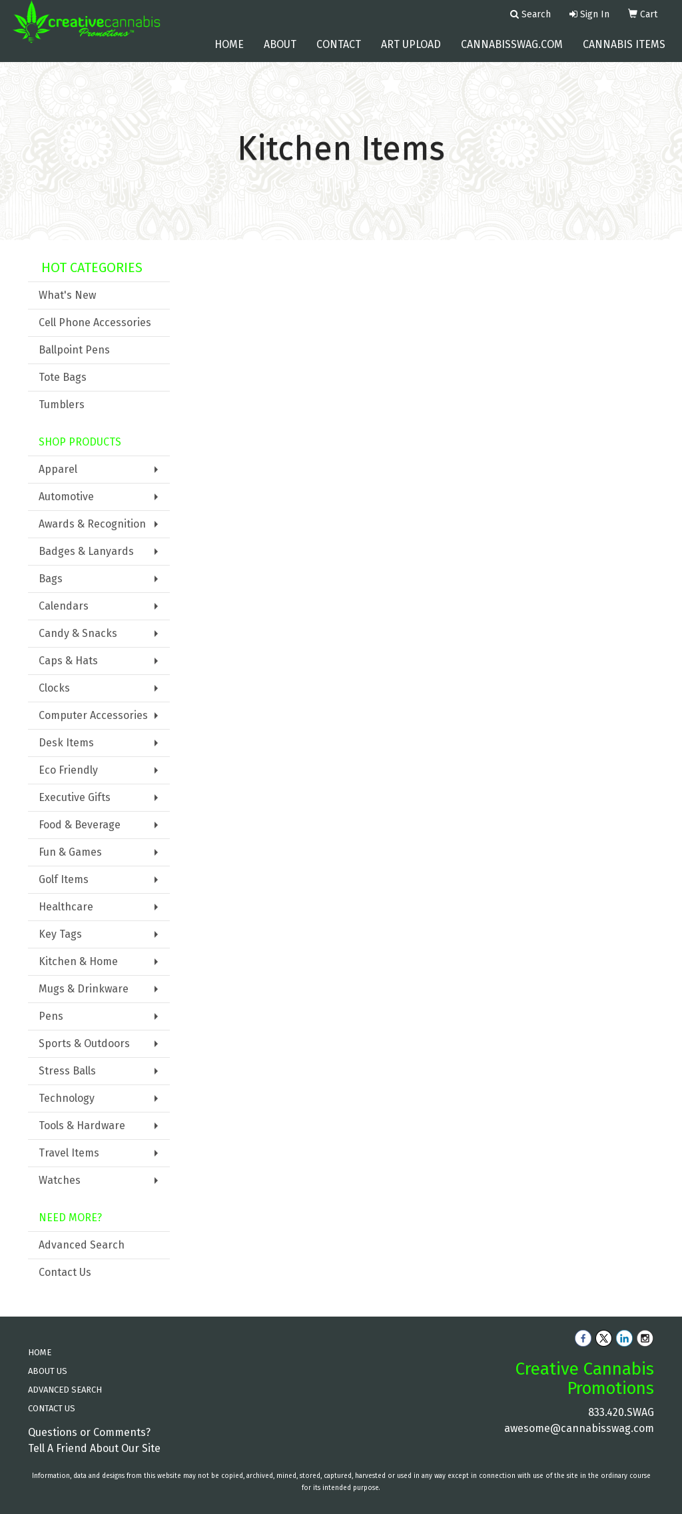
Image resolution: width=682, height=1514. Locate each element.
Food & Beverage (80, 824)
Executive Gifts (75, 797)
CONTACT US (51, 1408)
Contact (338, 53)
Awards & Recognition (92, 524)
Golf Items (64, 879)
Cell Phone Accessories (95, 322)
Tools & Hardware (82, 1125)
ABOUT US (47, 1371)
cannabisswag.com (512, 53)
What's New (67, 295)
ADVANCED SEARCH (65, 1390)
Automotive (66, 496)
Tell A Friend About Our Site (94, 1448)
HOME (39, 1352)
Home (229, 53)
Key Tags (60, 934)
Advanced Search (82, 1245)
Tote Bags (63, 377)
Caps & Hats (68, 660)
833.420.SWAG (621, 1412)
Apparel (58, 469)
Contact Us (65, 1272)
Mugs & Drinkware (84, 988)
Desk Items (66, 742)
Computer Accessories (93, 715)
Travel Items (69, 1153)
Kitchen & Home (78, 961)
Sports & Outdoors (84, 1043)
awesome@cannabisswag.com (579, 1428)
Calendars (64, 606)
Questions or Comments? (89, 1432)
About (280, 53)
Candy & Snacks (78, 633)
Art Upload (411, 53)
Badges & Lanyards (86, 551)
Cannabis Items (624, 53)
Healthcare (66, 906)
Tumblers (62, 404)
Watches (60, 1180)
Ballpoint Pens (74, 349)
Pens (51, 1016)
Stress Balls (67, 1070)
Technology (67, 1098)
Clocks (54, 688)
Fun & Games (70, 852)
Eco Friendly (68, 770)
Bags (51, 578)
